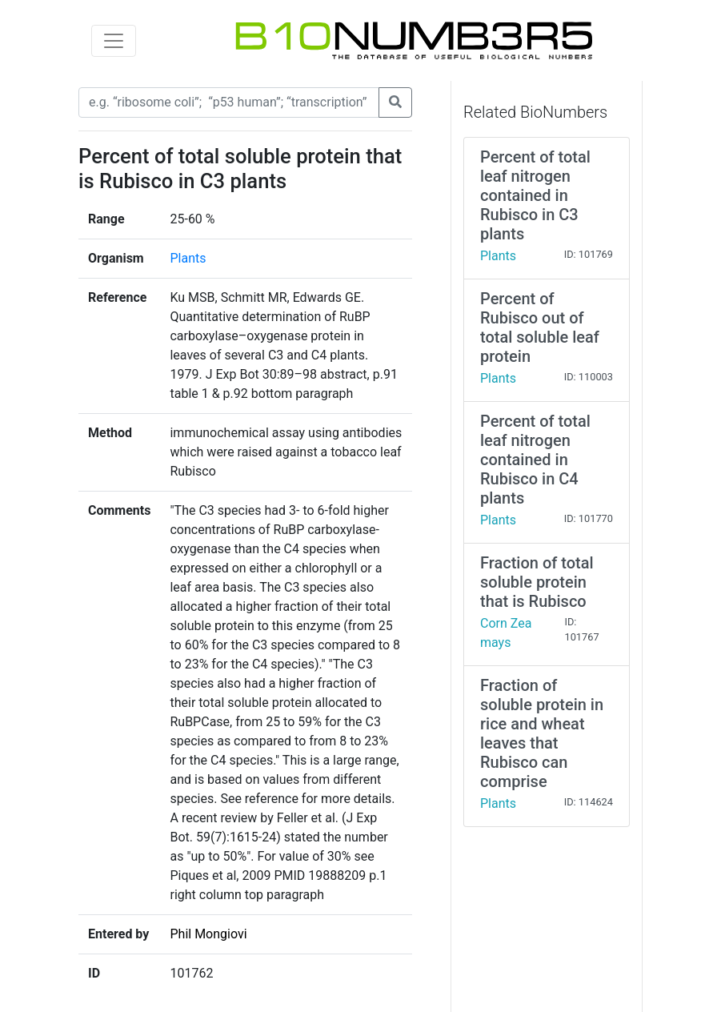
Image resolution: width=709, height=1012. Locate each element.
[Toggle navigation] (113, 41)
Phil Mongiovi (208, 934)
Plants (188, 258)
